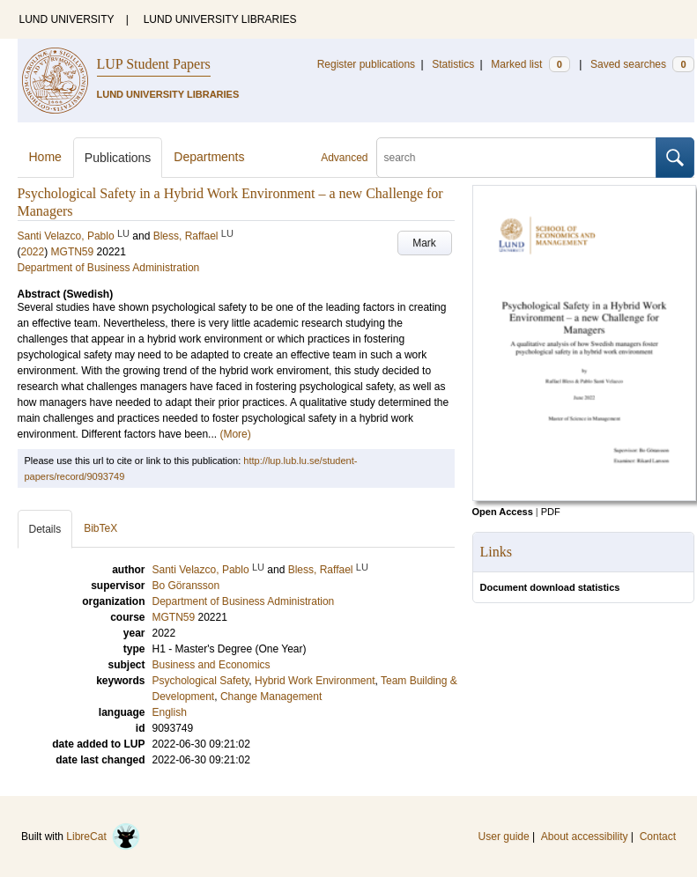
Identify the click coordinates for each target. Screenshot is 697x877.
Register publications (366, 64)
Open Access (502, 511)
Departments (209, 157)
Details (45, 529)
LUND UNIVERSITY (67, 19)
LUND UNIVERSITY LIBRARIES (220, 19)
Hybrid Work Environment (315, 680)
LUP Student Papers (154, 63)
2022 (33, 252)
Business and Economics (211, 665)
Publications (118, 158)
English (169, 712)
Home (45, 157)
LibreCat (103, 836)
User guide (504, 836)
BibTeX (100, 528)
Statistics (453, 64)
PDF (550, 511)
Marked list (530, 64)
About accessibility (584, 836)
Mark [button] (424, 243)
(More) (234, 434)
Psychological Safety (200, 680)
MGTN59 (72, 252)
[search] (516, 157)
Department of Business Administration (109, 268)
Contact (658, 836)
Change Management (271, 696)
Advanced (344, 157)
